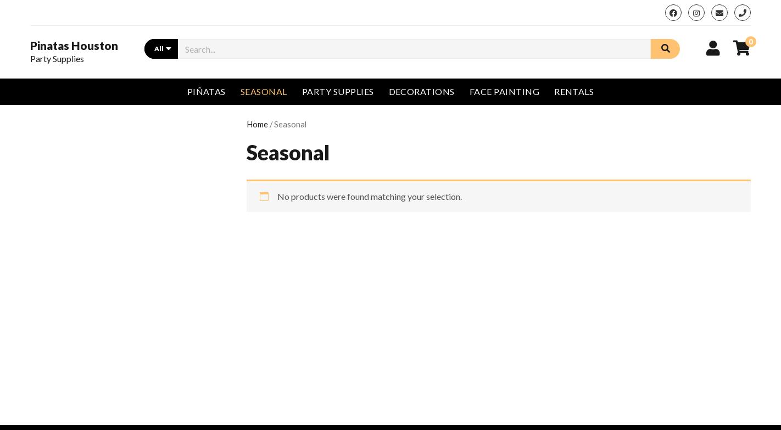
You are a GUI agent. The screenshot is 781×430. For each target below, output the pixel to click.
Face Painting (504, 91)
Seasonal (264, 91)
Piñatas (206, 91)
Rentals (574, 91)
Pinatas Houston (74, 45)
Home (257, 124)
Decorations (422, 91)
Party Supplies (338, 91)
